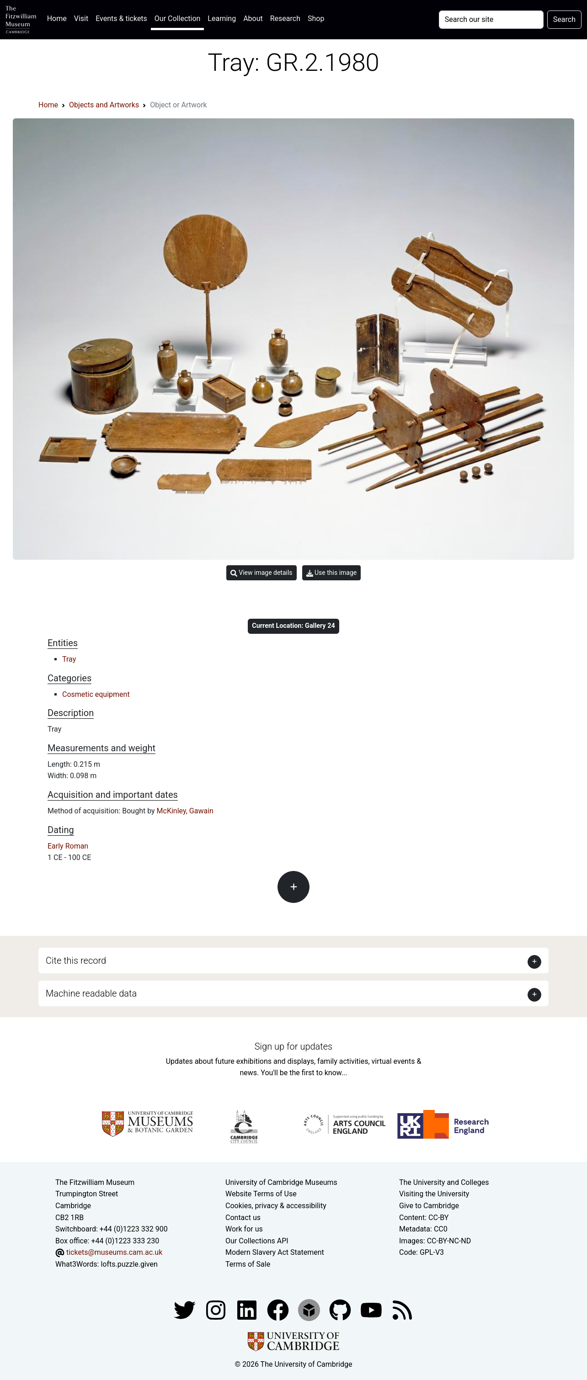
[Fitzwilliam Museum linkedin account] (278, 1310)
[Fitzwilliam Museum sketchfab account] (310, 1310)
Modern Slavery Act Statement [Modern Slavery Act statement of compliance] (274, 1252)
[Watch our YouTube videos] (372, 1310)
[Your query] (491, 20)
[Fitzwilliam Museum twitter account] (185, 1310)
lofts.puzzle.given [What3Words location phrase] (129, 1264)
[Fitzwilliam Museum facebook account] (247, 1310)
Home (58, 17)
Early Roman (68, 846)
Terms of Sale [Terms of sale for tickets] (247, 1264)
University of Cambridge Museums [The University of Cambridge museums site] (281, 1182)
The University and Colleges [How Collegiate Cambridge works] (444, 1182)
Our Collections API (256, 1241)
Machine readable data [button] (91, 993)
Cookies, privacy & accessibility (275, 1205)
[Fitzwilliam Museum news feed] (402, 1310)
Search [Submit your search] (564, 19)
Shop (316, 18)
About (253, 18)
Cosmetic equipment (96, 694)
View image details (261, 573)
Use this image (331, 573)
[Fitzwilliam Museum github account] (341, 1310)
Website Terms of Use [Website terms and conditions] (261, 1193)
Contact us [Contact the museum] (243, 1217)
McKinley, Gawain (185, 811)
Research (285, 18)
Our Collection (177, 18)
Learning (222, 18)
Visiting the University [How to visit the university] (434, 1193)
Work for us (244, 1229)
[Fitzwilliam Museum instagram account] (216, 1310)
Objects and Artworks (104, 105)
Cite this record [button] (76, 960)
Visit (81, 18)
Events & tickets (121, 18)
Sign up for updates (293, 1046)
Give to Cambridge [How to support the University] (429, 1205)
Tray (69, 659)
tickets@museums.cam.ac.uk (114, 1252)
